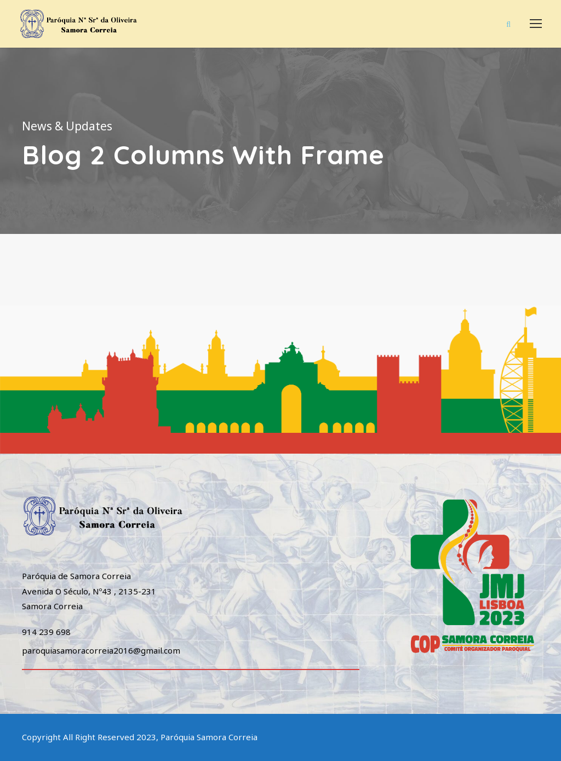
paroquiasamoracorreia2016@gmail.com (101, 650)
